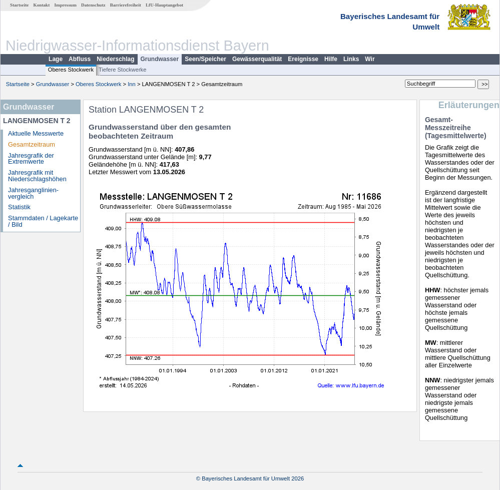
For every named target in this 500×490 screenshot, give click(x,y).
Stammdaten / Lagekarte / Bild (43, 221)
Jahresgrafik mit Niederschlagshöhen (37, 176)
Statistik (19, 207)
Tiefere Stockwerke (122, 70)
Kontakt (42, 5)
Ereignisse (303, 59)
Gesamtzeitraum (31, 144)
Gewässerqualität (257, 59)
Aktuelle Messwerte (36, 133)
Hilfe (330, 59)
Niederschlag (115, 59)
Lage (56, 59)
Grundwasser (160, 59)
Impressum (66, 5)
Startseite (19, 5)
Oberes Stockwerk (71, 70)
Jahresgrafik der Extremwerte (31, 159)
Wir (369, 59)
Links (351, 59)
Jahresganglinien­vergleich (33, 193)
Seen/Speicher (205, 59)
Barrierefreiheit (125, 5)
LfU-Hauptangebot (164, 5)
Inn (132, 84)
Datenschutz (93, 5)
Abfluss (80, 59)
